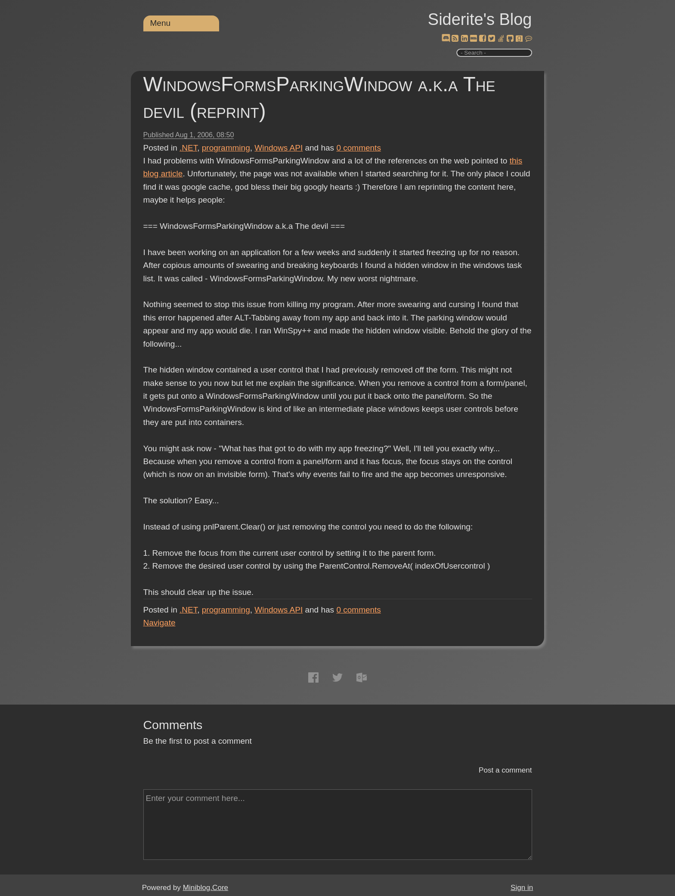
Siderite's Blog (480, 19)
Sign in (522, 888)
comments (358, 147)
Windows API (278, 147)
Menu (160, 23)
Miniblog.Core (205, 888)
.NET (188, 147)
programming (226, 147)
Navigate (159, 622)
